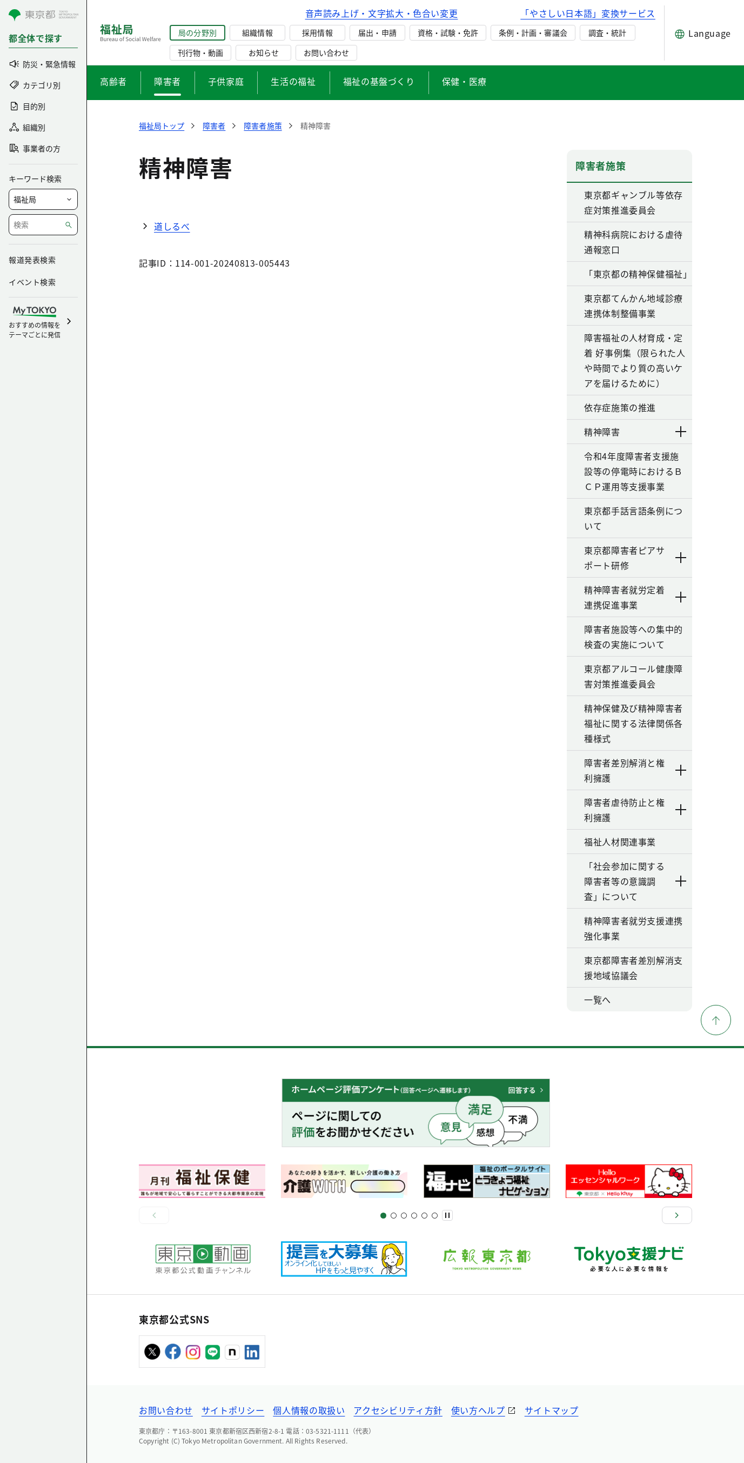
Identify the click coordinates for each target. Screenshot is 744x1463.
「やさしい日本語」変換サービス (587, 12)
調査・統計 (607, 32)
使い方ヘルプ (478, 1410)
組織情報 (257, 32)
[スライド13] (414, 1216)
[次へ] (677, 1215)
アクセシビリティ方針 (397, 1410)
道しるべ (172, 226)
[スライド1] (383, 1216)
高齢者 (113, 81)
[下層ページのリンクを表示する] (681, 431)
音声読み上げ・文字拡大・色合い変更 (381, 12)
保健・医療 (464, 81)
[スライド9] (404, 1216)
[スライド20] (435, 1216)
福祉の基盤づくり (379, 81)
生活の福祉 (293, 81)
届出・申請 (377, 32)
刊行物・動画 (200, 52)
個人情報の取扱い (309, 1410)
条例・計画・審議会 (533, 32)
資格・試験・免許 (448, 32)
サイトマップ (552, 1410)
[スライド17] (424, 1216)
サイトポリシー (233, 1410)
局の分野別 (197, 32)
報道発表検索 (32, 259)
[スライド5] (394, 1216)
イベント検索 (32, 281)
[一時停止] (447, 1215)
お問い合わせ (326, 52)
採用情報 (317, 32)
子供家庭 (226, 81)
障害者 (167, 81)
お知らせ (264, 52)
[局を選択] (43, 199)
